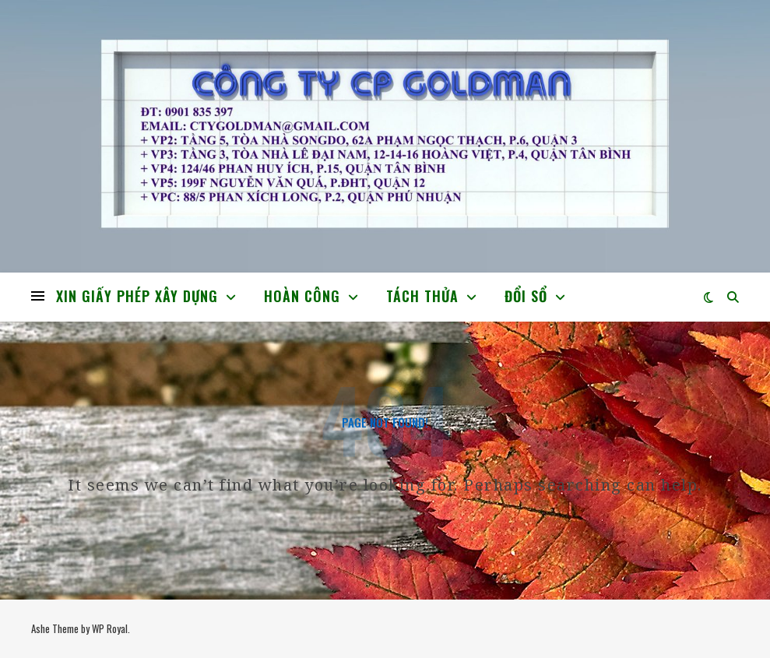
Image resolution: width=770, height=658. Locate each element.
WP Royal (110, 628)
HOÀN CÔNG (302, 296)
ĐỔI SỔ (526, 296)
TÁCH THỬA (422, 296)
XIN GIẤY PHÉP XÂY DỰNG (137, 296)
